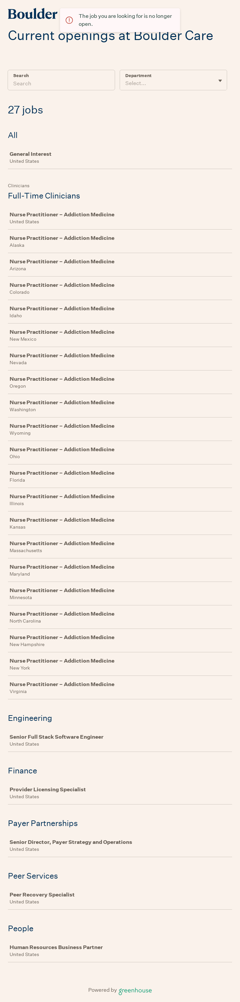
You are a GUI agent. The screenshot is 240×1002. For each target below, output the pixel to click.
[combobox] (125, 83)
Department (138, 75)
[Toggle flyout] (220, 81)
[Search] (61, 84)
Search (21, 75)
